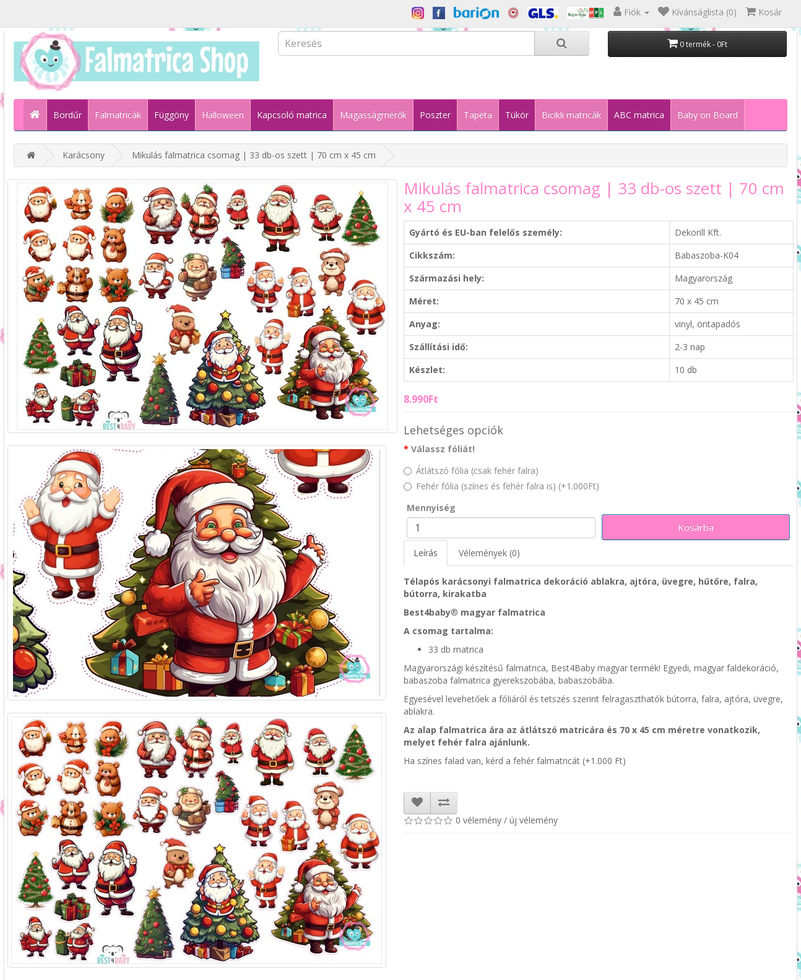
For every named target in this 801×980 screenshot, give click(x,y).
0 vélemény (478, 820)
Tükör (517, 115)
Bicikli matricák (571, 115)
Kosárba (696, 527)
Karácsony (84, 155)
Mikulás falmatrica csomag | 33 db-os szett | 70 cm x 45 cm (254, 155)
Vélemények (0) (489, 553)
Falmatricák (118, 115)
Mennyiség (431, 508)
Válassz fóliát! (443, 449)
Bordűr (67, 115)
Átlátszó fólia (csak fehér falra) (471, 470)
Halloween (223, 115)
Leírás (425, 553)
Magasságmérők (373, 115)
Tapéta (478, 115)
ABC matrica (639, 115)
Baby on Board (707, 115)
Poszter (435, 115)
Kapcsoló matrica (292, 115)
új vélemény (533, 820)
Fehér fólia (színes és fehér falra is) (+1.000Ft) (501, 486)
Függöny (171, 115)
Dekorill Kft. (698, 232)
